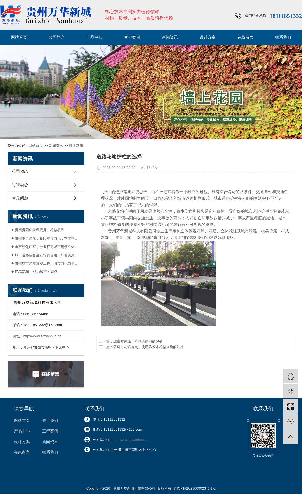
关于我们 (50, 420)
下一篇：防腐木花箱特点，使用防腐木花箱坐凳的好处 (141, 347)
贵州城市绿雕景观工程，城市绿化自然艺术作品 (48, 263)
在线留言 (245, 37)
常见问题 (20, 198)
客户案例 (132, 37)
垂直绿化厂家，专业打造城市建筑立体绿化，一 (48, 247)
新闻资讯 (170, 37)
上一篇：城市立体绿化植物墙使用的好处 (131, 341)
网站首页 (19, 37)
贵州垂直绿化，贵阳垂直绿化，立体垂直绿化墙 (48, 238)
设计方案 (208, 37)
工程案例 (50, 431)
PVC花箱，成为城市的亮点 (36, 272)
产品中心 (94, 37)
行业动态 (76, 146)
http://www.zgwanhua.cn (42, 336)
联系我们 (283, 37)
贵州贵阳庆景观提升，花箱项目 (39, 230)
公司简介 (57, 37)
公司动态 (20, 171)
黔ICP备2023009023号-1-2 (194, 488)
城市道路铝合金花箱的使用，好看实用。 (46, 255)
